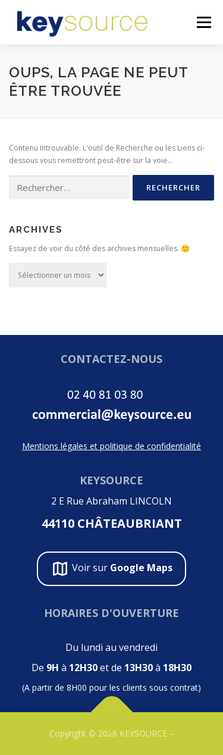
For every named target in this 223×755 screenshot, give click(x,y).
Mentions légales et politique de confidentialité (111, 446)
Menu (203, 22)
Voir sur (111, 568)
